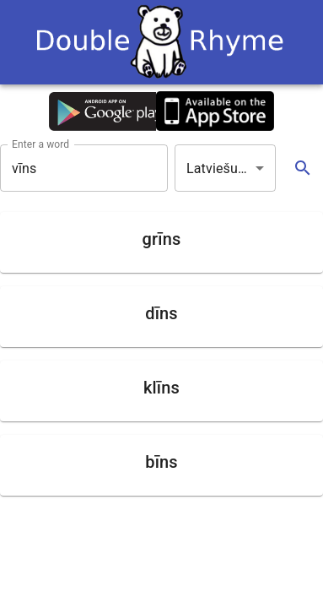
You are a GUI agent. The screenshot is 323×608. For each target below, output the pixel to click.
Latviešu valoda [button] (231, 168)
